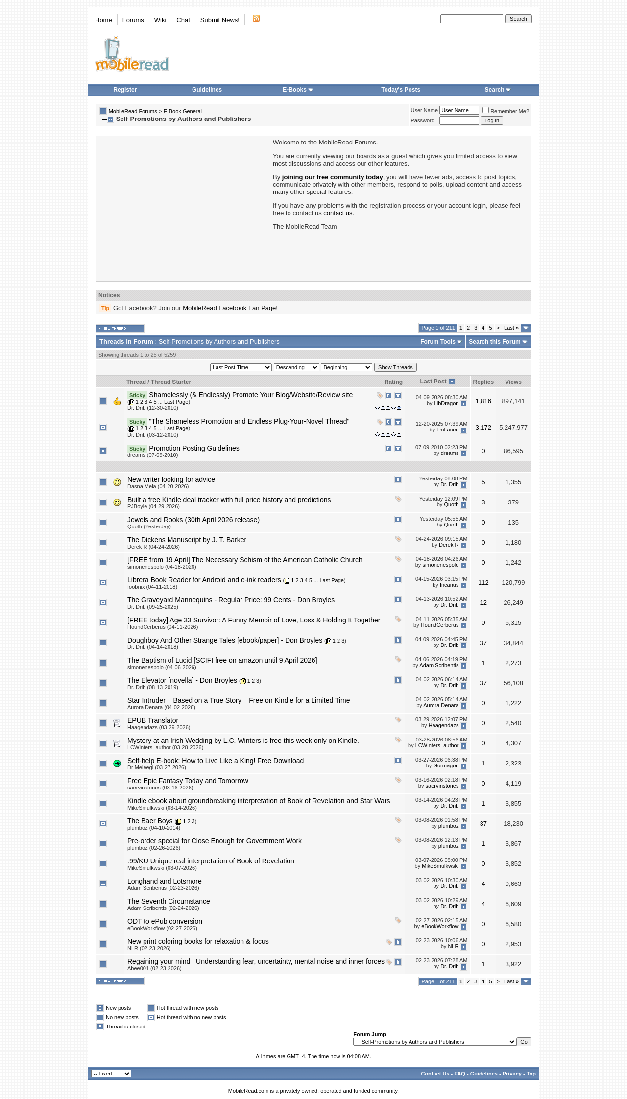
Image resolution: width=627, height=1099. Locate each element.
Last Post (433, 381)
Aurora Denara (440, 706)
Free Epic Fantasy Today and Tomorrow (187, 781)
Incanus (449, 585)
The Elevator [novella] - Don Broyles (182, 680)
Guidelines (207, 89)
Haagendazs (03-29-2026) (158, 727)
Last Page (176, 402)
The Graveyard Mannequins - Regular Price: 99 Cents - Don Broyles (231, 600)
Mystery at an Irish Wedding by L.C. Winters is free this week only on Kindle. (243, 740)
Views (513, 382)
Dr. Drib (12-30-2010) (152, 408)
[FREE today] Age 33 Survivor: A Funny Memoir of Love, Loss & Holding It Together (253, 620)
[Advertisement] (183, 207)
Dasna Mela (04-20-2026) (158, 486)
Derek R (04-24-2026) (153, 547)
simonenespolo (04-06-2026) (161, 667)
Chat (183, 20)
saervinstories (442, 786)
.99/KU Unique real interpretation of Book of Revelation (210, 861)
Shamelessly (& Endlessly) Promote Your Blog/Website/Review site (251, 395)
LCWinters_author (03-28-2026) (165, 747)
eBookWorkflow (439, 927)
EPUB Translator (152, 720)
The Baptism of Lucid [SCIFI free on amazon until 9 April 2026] (222, 660)
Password (422, 120)
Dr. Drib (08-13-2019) (152, 687)
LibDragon (446, 403)
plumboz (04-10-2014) (153, 828)
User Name (424, 110)
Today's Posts (400, 89)
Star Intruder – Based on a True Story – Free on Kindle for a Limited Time (238, 700)
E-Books (298, 89)
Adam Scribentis (438, 666)
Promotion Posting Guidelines (194, 448)
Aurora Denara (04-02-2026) (161, 707)
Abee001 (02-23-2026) (154, 968)
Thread (136, 382)
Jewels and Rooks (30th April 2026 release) (193, 520)
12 (483, 602)
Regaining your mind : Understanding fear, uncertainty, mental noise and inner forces (256, 961)
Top (531, 1073)
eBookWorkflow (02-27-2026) (162, 928)
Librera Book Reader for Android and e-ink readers (204, 580)
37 (483, 642)
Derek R (448, 545)
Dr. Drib (449, 484)
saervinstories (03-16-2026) (160, 787)
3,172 (484, 427)
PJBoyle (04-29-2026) (153, 506)
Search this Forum (494, 341)
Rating (394, 382)
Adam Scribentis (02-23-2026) (163, 888)
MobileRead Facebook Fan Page (229, 307)
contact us (337, 212)
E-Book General (183, 111)
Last (511, 328)
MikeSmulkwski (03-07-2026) (162, 868)
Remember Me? (505, 111)
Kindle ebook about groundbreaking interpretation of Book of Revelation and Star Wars (258, 801)
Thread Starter (171, 382)
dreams (450, 453)
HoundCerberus (440, 625)
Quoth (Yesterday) (149, 526)
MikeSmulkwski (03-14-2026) (162, 808)
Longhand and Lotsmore (164, 881)
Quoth (451, 504)
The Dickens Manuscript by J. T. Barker (186, 540)
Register (125, 89)
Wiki (160, 20)
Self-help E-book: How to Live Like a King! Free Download (215, 761)
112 (483, 582)
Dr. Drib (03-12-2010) (152, 435)
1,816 (484, 401)
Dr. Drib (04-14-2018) (152, 647)
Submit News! (220, 20)
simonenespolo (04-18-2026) (161, 567)
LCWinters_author (437, 746)
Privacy (512, 1073)
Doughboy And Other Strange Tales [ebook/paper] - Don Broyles (224, 640)
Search (498, 89)
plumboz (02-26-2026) (153, 848)
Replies (483, 382)
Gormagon (445, 766)
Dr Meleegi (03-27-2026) (156, 767)
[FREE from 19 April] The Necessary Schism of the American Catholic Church (244, 560)
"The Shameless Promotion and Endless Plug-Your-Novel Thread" (249, 421)
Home (103, 20)
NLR (453, 947)
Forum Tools (438, 341)
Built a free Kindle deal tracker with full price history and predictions (229, 499)
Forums (133, 20)
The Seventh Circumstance (168, 901)
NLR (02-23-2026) (149, 948)
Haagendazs (444, 726)
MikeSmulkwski (440, 866)
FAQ (459, 1073)
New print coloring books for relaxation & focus (198, 941)
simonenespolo (440, 565)
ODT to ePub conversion (164, 921)
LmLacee (447, 430)
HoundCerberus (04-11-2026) (162, 627)
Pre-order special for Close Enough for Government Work (214, 841)
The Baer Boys (150, 821)
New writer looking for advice (171, 479)
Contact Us (435, 1073)
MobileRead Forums (133, 111)
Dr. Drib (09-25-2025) (152, 607)
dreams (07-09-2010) (152, 455)
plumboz (448, 826)
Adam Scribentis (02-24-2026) (163, 908)
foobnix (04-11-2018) (152, 587)
